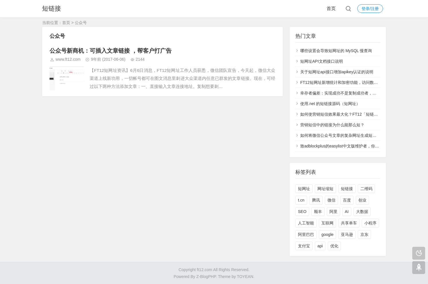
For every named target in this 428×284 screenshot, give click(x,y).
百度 (347, 200)
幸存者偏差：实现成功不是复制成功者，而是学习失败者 (350, 93)
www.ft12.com (68, 59)
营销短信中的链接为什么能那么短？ (332, 125)
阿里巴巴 (306, 234)
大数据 (362, 211)
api (320, 246)
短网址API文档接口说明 (321, 61)
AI (347, 211)
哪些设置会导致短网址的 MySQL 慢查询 (336, 50)
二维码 (366, 188)
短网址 (304, 188)
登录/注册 (370, 8)
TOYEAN (245, 276)
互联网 (327, 223)
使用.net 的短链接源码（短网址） (330, 103)
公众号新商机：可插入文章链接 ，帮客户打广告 (111, 51)
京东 (364, 234)
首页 (331, 8)
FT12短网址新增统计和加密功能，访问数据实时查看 (347, 82)
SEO (302, 211)
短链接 (51, 8)
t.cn (301, 200)
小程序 (370, 223)
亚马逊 (347, 234)
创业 (362, 200)
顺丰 (318, 211)
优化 (334, 246)
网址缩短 (325, 188)
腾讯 (316, 200)
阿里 (333, 211)
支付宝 (304, 246)
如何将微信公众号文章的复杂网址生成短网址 (340, 135)
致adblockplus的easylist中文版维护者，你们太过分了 (347, 146)
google (327, 234)
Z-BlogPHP (206, 276)
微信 (331, 200)
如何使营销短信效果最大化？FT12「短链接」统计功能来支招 (355, 114)
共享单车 (349, 223)
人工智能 (306, 223)
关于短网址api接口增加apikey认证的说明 (336, 72)
